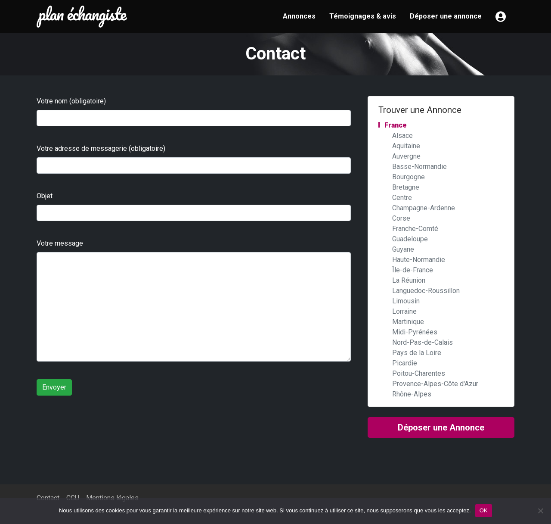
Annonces (299, 16)
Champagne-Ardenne (423, 208)
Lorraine (404, 311)
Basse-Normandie (419, 166)
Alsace (402, 135)
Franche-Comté (415, 229)
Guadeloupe (410, 239)
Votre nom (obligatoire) (71, 101)
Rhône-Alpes (411, 394)
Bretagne (405, 187)
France (395, 125)
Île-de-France (412, 270)
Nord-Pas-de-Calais (422, 342)
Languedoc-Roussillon (426, 291)
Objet (45, 196)
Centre (402, 197)
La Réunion (408, 280)
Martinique (408, 322)
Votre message (60, 243)
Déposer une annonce (446, 16)
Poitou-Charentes (418, 373)
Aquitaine (406, 146)
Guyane (403, 249)
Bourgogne (408, 177)
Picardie (404, 363)
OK (484, 510)
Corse (401, 218)
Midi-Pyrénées (414, 332)
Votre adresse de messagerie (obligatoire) (101, 148)
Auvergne (406, 156)
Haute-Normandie (418, 260)
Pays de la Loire (416, 353)
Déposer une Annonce (441, 427)
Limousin (406, 301)
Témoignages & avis (362, 16)
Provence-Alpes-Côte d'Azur (435, 384)
